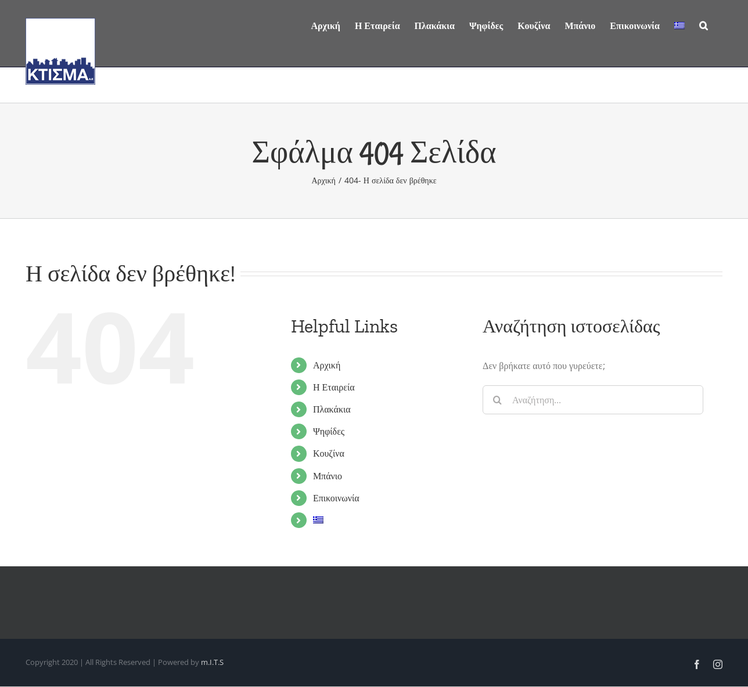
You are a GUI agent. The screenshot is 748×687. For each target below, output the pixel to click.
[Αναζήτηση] (703, 24)
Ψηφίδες (328, 431)
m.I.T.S (212, 662)
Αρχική (326, 365)
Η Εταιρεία (334, 387)
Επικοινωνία (336, 497)
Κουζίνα (328, 453)
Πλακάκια (332, 409)
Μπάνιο (327, 475)
